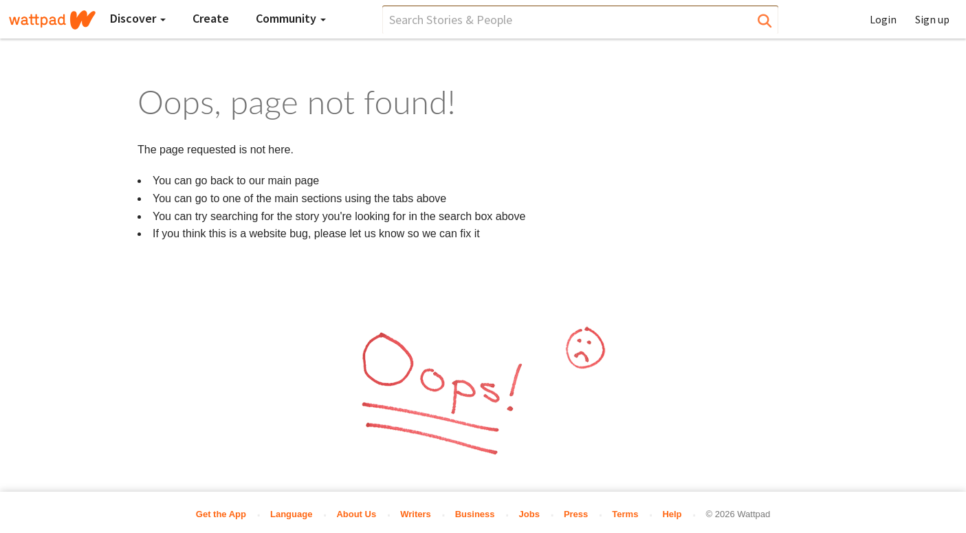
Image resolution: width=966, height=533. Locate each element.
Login (883, 19)
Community (291, 18)
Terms (625, 514)
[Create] (210, 18)
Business (475, 514)
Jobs (529, 514)
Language (291, 514)
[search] (580, 20)
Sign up (932, 19)
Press (576, 514)
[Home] (52, 20)
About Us (356, 514)
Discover (138, 18)
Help (671, 514)
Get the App (221, 514)
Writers (415, 514)
